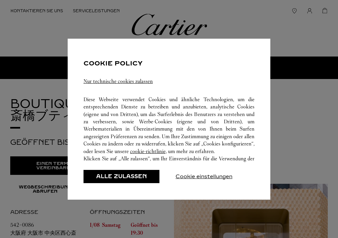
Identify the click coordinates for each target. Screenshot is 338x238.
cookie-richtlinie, (148, 151)
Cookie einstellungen (204, 176)
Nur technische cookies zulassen (118, 81)
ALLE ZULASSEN (121, 176)
